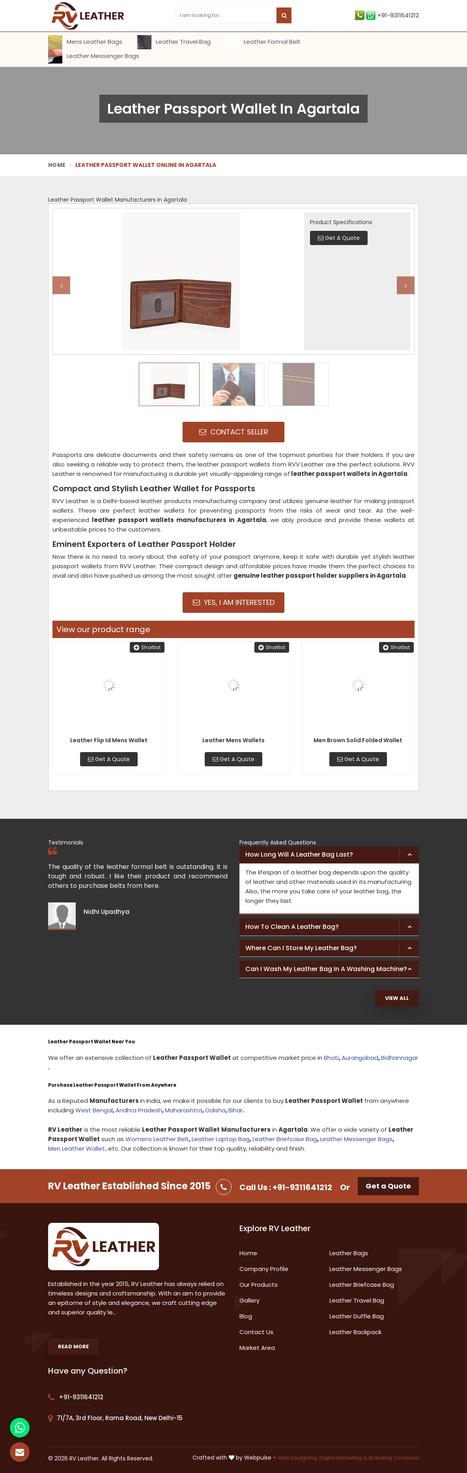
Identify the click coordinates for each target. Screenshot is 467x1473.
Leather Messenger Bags (93, 56)
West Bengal (94, 1110)
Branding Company (394, 1458)
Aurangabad (360, 1058)
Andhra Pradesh (139, 1110)
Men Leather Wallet (76, 1148)
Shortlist (147, 647)
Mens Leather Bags (85, 42)
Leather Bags (348, 1253)
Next (406, 285)
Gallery (249, 1300)
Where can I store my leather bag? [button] (301, 948)
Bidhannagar (399, 1058)
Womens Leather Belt (157, 1139)
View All (397, 998)
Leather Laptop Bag (221, 1139)
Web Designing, (298, 1458)
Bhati (331, 1058)
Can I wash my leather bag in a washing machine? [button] (326, 968)
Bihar (235, 1110)
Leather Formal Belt (263, 42)
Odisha (215, 1110)
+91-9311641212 (387, 15)
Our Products (258, 1284)
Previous (61, 285)
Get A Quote (109, 759)
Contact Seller (233, 432)
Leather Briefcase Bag (284, 1139)
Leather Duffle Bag (356, 1316)
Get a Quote (388, 1186)
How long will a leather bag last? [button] (299, 854)
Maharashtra (183, 1110)
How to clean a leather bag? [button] (292, 926)
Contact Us (256, 1332)
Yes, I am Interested (234, 602)
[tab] (329, 855)
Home (56, 165)
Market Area (257, 1348)
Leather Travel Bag (174, 42)
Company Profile (263, 1269)
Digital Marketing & (343, 1458)
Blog (245, 1316)
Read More (73, 1346)
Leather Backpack (355, 1332)
